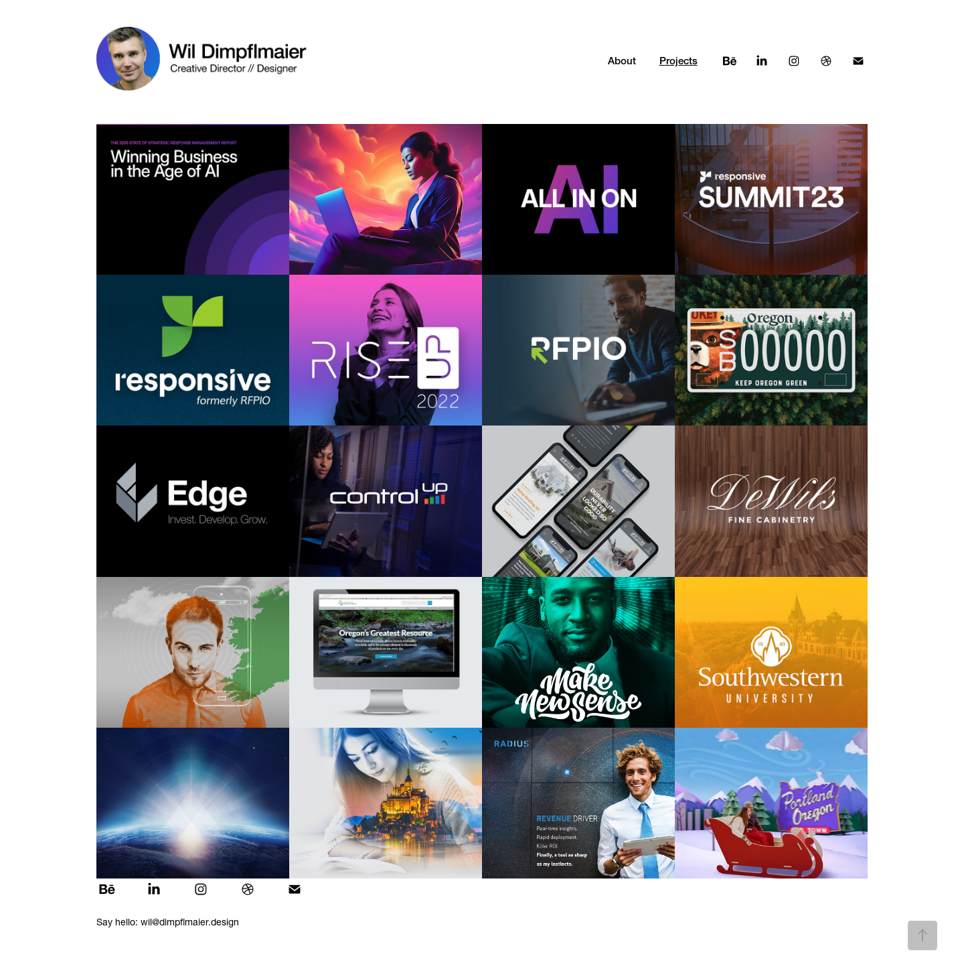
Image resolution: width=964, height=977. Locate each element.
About (622, 60)
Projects (678, 60)
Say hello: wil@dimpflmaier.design (167, 922)
